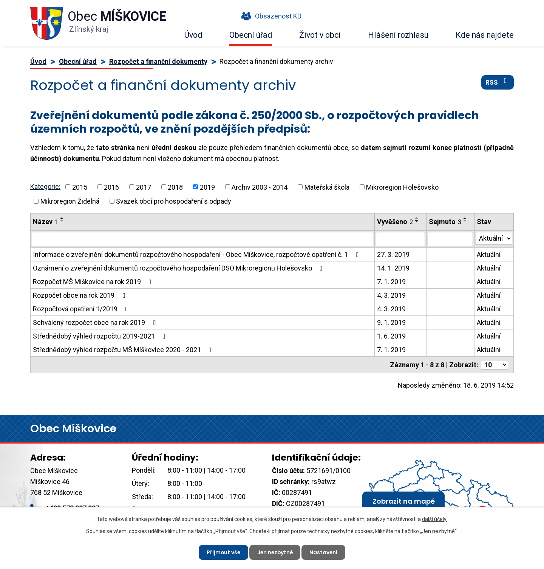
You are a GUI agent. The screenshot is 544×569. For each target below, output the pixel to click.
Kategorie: (45, 186)
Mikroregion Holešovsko (402, 187)
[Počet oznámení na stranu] (494, 365)
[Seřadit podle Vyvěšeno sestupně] (417, 221)
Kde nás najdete (485, 35)
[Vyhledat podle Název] (202, 239)
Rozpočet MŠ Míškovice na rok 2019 (94, 282)
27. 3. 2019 (393, 254)
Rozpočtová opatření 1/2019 (82, 309)
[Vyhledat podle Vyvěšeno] (400, 239)
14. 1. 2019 (393, 268)
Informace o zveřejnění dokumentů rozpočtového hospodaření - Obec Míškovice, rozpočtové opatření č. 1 (197, 254)
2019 (207, 187)
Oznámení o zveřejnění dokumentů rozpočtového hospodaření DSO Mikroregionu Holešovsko (179, 268)
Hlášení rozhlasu (398, 35)
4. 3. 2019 (391, 295)
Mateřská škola (326, 187)
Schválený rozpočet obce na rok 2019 (96, 322)
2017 (143, 187)
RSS (497, 83)
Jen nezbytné (275, 552)
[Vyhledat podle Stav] (494, 238)
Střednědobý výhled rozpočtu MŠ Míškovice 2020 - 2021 (124, 350)
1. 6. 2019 (391, 336)
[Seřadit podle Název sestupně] (62, 221)
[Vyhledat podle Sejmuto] (450, 239)
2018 (175, 187)
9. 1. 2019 (391, 322)
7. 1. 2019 (391, 282)
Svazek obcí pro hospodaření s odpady (173, 201)
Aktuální (489, 254)
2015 (79, 187)
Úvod (193, 35)
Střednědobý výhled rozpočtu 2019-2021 (100, 336)
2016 (111, 187)
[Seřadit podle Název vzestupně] (62, 218)
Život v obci (320, 35)
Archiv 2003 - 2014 (259, 187)
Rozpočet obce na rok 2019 (80, 295)
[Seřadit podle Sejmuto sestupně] (465, 221)
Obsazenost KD (269, 16)
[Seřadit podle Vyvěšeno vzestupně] (417, 218)
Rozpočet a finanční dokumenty (158, 61)
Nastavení (325, 552)
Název (45, 222)
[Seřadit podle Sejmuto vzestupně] (465, 218)
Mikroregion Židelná (69, 201)
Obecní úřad (250, 35)
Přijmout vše (222, 552)
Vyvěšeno (395, 222)
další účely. (434, 519)
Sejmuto (445, 222)
